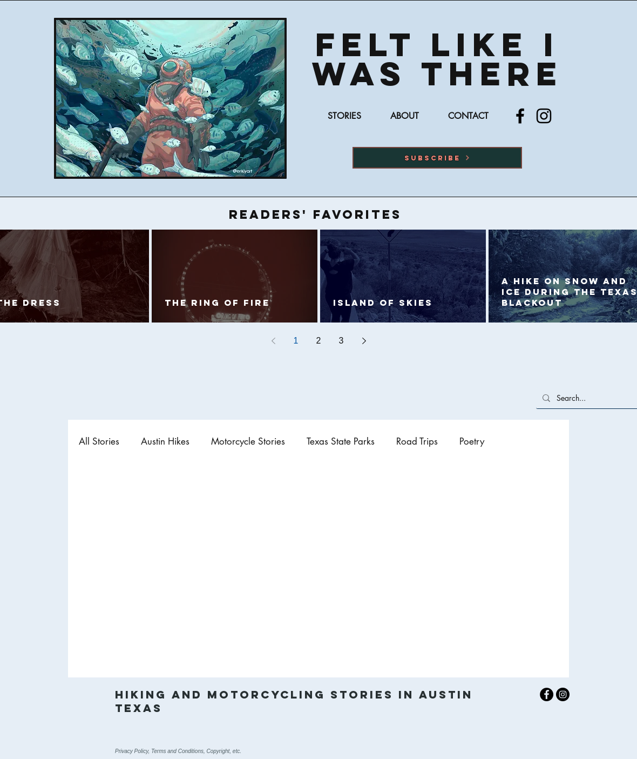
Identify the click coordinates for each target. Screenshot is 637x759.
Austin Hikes (165, 441)
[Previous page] (273, 341)
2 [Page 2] (318, 340)
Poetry (471, 441)
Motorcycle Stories (248, 441)
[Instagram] (544, 116)
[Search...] (594, 397)
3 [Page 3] (341, 340)
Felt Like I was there (437, 59)
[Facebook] (520, 116)
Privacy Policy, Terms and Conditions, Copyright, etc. (178, 751)
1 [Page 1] (296, 340)
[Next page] (364, 341)
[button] (437, 158)
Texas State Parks (341, 441)
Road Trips (417, 441)
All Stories (99, 441)
